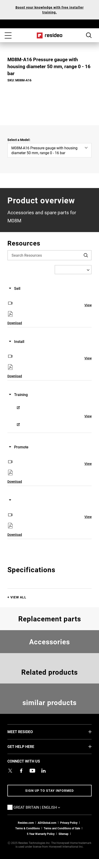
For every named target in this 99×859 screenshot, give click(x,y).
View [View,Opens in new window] (88, 305)
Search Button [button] (89, 35)
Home (49, 35)
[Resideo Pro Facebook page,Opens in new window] (21, 771)
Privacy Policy (68, 822)
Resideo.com (26, 822)
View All (18, 597)
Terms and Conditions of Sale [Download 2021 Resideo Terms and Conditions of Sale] (62, 828)
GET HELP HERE (27, 746)
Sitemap (63, 834)
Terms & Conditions (27, 828)
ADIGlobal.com (47, 822)
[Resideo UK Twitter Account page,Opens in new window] (10, 771)
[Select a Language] (73, 269)
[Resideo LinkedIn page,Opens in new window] (43, 771)
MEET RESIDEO (27, 731)
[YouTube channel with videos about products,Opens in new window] (32, 771)
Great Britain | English (43, 807)
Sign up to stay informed (49, 790)
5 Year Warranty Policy (41, 834)
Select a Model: (18, 139)
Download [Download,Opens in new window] (14, 323)
